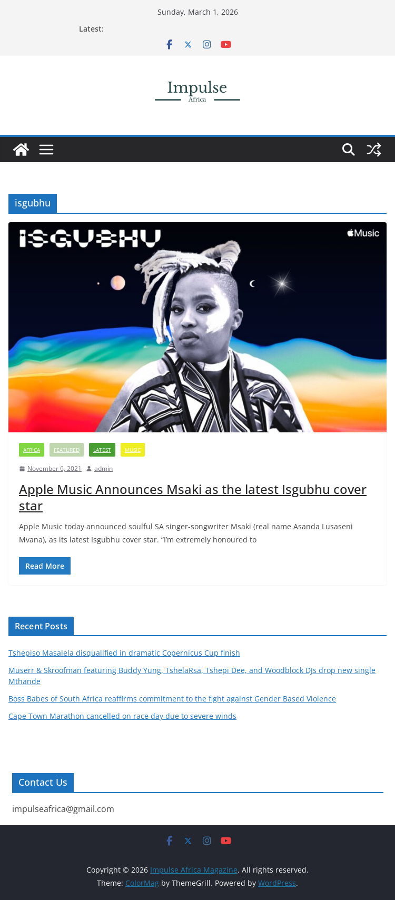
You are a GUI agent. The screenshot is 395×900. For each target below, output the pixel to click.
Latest (102, 449)
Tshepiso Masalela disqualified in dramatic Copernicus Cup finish (124, 653)
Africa (31, 449)
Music (133, 449)
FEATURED (67, 449)
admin (103, 468)
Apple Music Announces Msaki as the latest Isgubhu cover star (193, 497)
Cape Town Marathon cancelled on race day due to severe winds (122, 716)
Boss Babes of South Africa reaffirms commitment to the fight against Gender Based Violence (172, 699)
